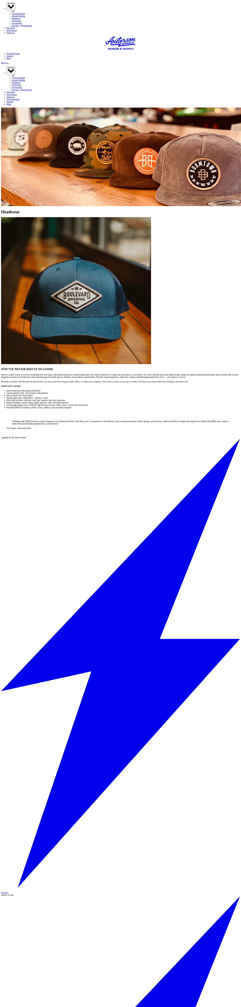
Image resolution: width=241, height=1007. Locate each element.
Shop (8, 58)
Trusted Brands (12, 53)
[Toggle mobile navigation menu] (9, 63)
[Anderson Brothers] (120, 49)
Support (9, 56)
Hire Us (4, 63)
